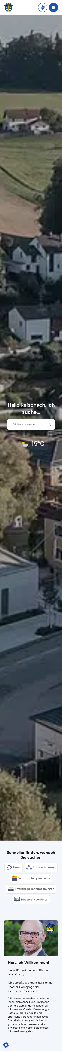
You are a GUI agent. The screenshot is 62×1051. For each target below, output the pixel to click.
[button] (53, 7)
